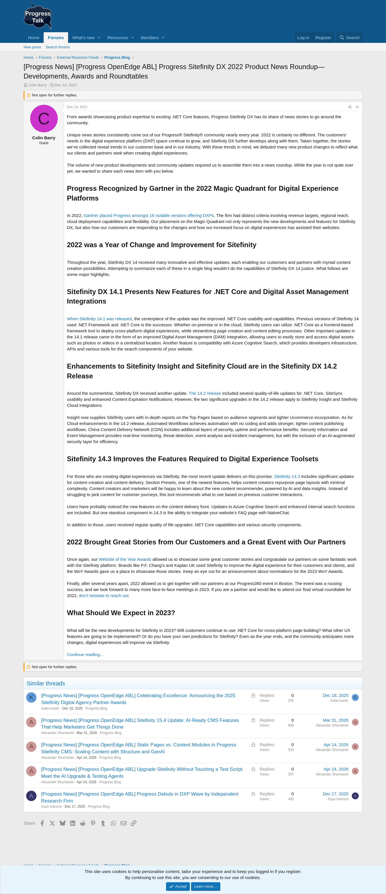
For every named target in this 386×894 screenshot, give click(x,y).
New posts (32, 47)
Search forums (58, 47)
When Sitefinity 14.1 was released (99, 318)
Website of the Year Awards (125, 559)
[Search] (349, 37)
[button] (99, 37)
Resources (117, 37)
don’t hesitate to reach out (104, 595)
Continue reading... (85, 654)
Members (150, 37)
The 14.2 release (205, 393)
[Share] (350, 107)
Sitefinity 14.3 (287, 476)
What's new (83, 37)
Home (33, 37)
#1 (357, 107)
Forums (56, 37)
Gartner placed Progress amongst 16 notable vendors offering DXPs (149, 215)
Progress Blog (96, 708)
